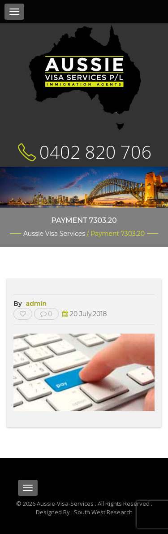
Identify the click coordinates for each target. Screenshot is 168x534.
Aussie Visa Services (54, 234)
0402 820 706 (95, 151)
